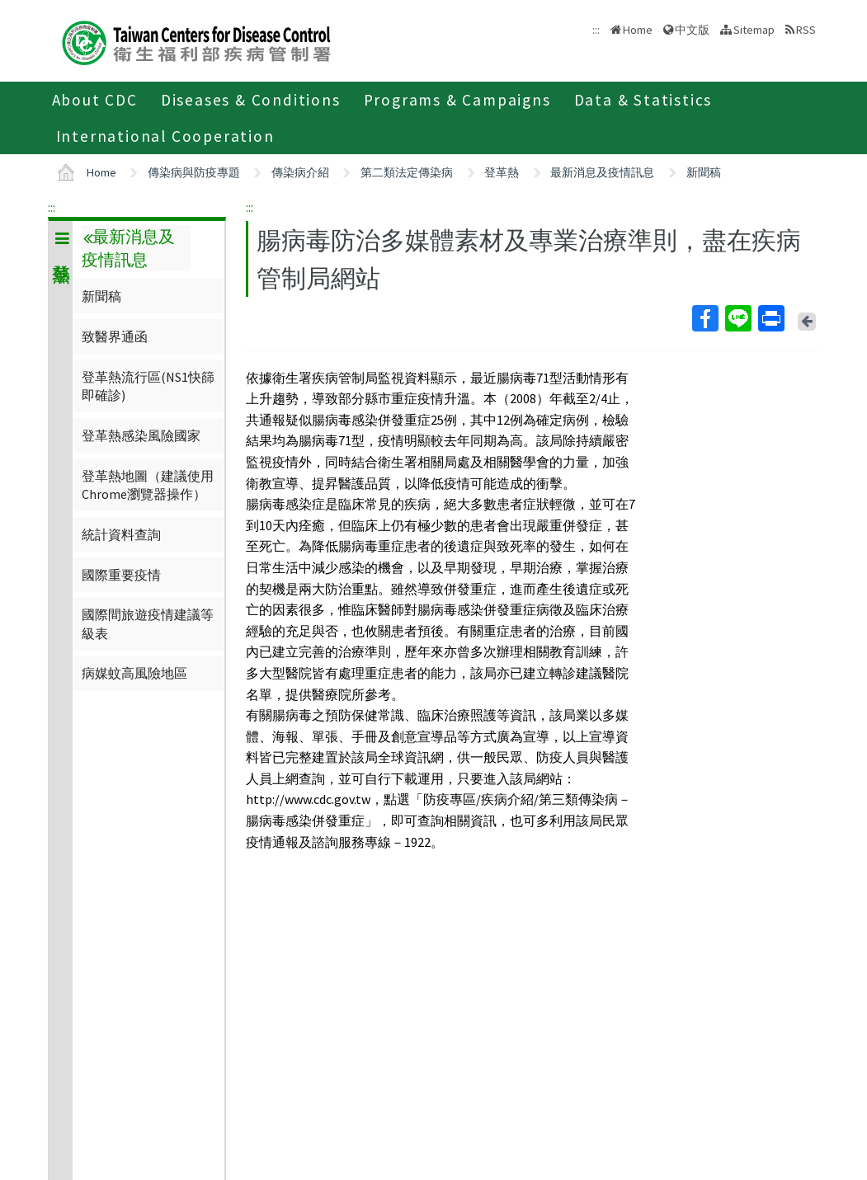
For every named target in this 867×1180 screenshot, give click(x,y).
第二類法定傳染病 (406, 172)
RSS (806, 29)
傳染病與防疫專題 (194, 172)
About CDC (95, 100)
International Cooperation (165, 136)
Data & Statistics (643, 100)
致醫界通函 (115, 336)
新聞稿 (703, 172)
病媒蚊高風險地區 (134, 673)
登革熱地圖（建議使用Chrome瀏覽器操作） (148, 485)
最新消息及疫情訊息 (602, 172)
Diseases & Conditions (251, 100)
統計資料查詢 (121, 534)
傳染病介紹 (300, 172)
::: (51, 207)
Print (770, 318)
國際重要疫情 (121, 574)
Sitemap (754, 29)
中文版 (692, 29)
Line (737, 318)
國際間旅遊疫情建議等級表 (148, 623)
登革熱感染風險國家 (141, 435)
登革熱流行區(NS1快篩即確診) (148, 386)
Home (638, 29)
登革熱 (501, 172)
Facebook (704, 318)
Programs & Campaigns (457, 100)
